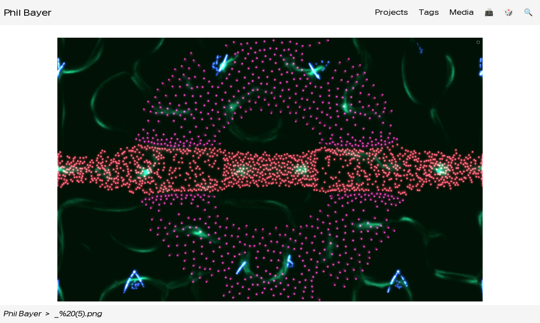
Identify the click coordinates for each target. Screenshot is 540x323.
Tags (429, 12)
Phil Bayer (28, 12)
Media (461, 12)
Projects (391, 12)
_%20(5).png (78, 314)
